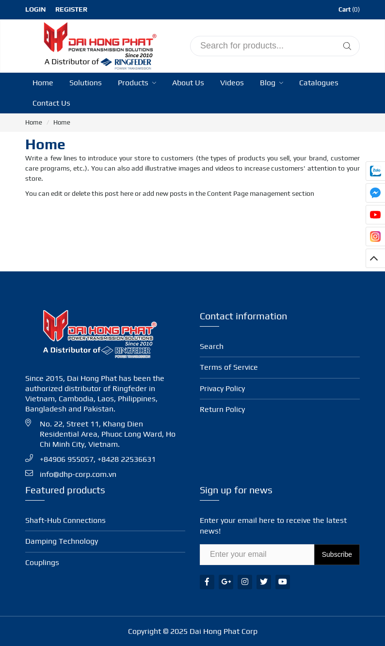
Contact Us (51, 103)
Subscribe (337, 554)
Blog (271, 82)
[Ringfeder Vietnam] (98, 44)
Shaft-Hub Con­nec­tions (65, 520)
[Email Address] (257, 554)
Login (35, 9)
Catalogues (318, 82)
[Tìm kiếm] (347, 46)
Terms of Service (229, 367)
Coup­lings (42, 562)
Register (71, 9)
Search (212, 346)
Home (42, 82)
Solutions (85, 82)
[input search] (275, 46)
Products (137, 82)
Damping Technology (61, 541)
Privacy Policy (222, 388)
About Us (188, 82)
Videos (232, 82)
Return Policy (222, 409)
